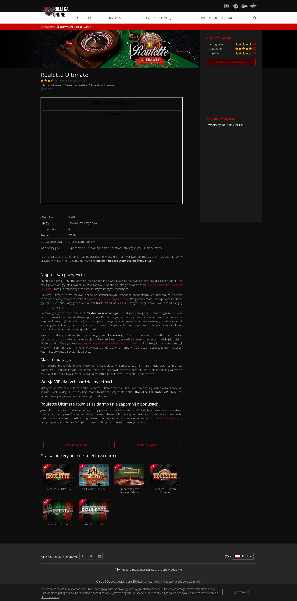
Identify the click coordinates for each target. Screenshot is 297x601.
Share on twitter (147, 445)
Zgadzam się (241, 592)
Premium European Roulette (165, 479)
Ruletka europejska (58, 512)
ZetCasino (215, 48)
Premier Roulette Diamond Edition (129, 479)
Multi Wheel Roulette (94, 477)
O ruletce (84, 18)
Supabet (214, 53)
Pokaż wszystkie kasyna (231, 62)
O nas (100, 581)
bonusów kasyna (167, 418)
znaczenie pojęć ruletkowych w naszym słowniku (109, 343)
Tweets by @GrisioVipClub (225, 125)
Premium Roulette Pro (58, 477)
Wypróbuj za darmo (217, 18)
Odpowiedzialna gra (119, 581)
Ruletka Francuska (94, 512)
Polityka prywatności (147, 581)
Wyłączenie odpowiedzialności (182, 581)
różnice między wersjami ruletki (107, 299)
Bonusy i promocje (157, 18)
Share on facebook (76, 445)
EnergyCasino (217, 44)
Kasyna (115, 18)
